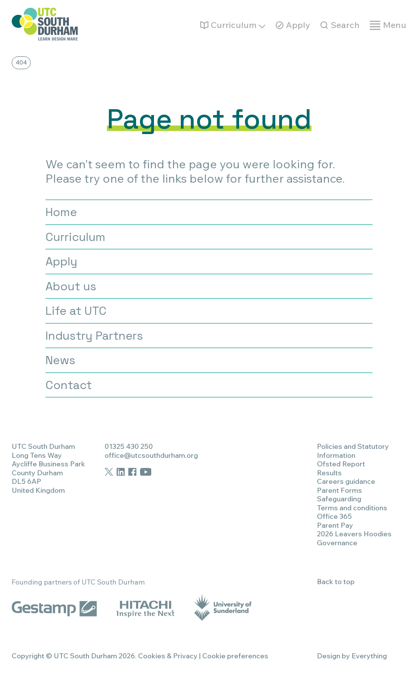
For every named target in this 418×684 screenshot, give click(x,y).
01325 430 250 (129, 446)
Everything (369, 655)
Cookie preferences (235, 655)
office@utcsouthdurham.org (151, 455)
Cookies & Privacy (168, 655)
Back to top (336, 581)
